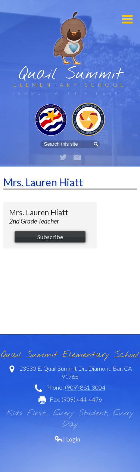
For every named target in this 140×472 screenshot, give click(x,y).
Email (77, 157)
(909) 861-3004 (85, 387)
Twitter (63, 157)
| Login (67, 439)
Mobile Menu (127, 19)
